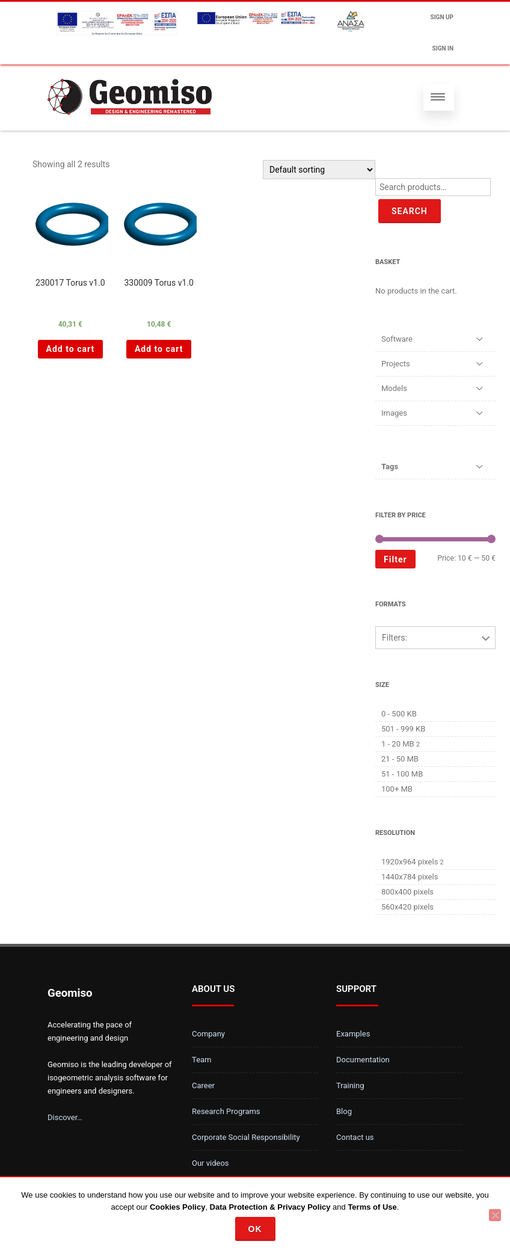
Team (202, 1059)
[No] (495, 1215)
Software (397, 338)
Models (394, 388)
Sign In (442, 48)
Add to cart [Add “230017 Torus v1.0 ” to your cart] (70, 349)
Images (394, 412)
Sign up (442, 17)
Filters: (394, 637)
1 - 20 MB (397, 743)
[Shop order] (319, 169)
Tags (389, 466)
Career (203, 1085)
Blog (344, 1111)
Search (410, 211)
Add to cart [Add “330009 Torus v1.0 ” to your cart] (159, 349)
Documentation (363, 1059)
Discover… (65, 1117)
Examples (353, 1033)
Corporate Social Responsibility (246, 1137)
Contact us (355, 1137)
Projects (395, 363)
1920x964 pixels (409, 861)
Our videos (210, 1163)
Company (208, 1033)
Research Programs (226, 1111)
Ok (255, 1229)
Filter (395, 559)
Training (350, 1085)
